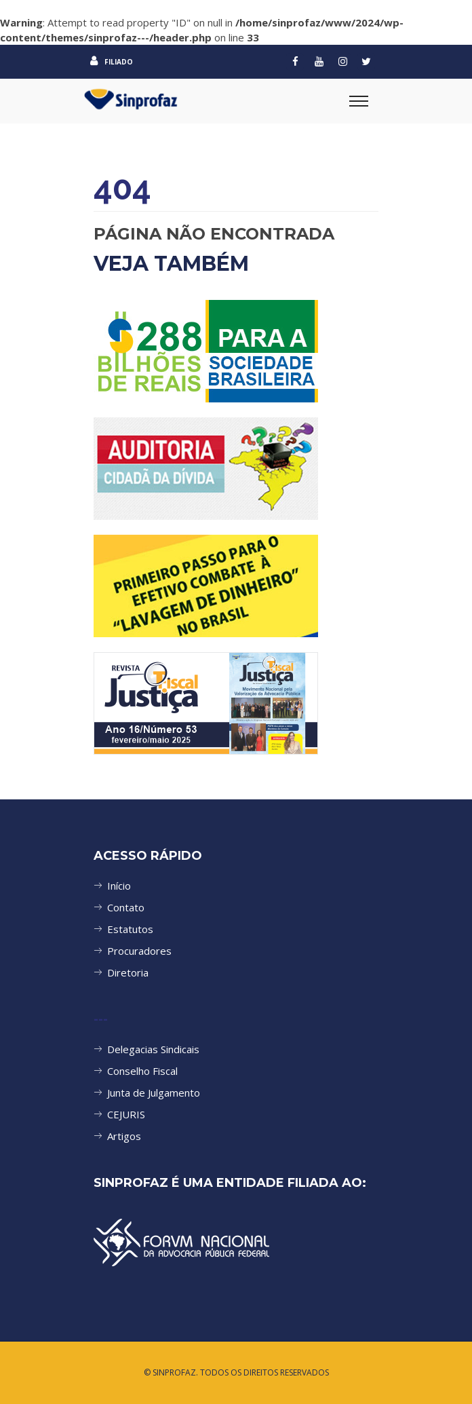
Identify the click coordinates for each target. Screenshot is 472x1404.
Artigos (124, 1136)
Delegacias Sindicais (153, 1049)
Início (119, 885)
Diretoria (128, 972)
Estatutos (130, 929)
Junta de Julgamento (153, 1092)
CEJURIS (126, 1114)
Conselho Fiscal (142, 1071)
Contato (125, 907)
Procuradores (139, 950)
